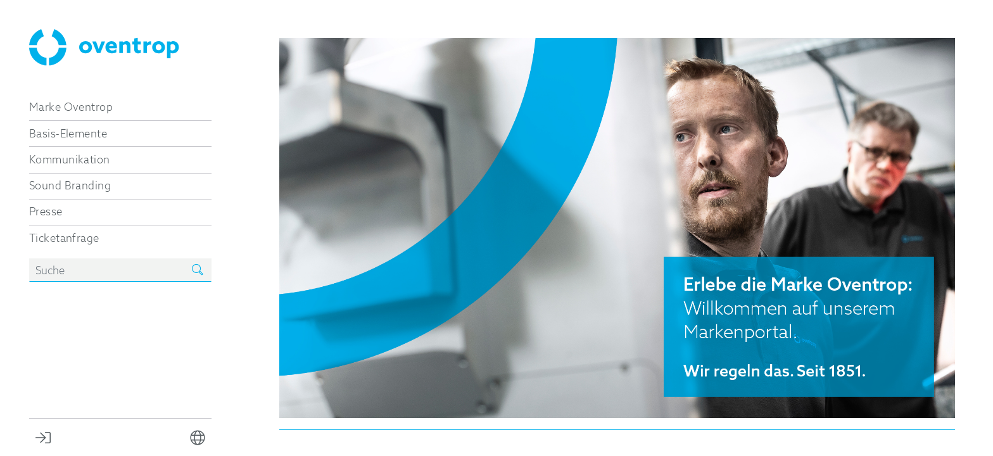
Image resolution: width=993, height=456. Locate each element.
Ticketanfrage (64, 238)
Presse (46, 211)
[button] (198, 437)
